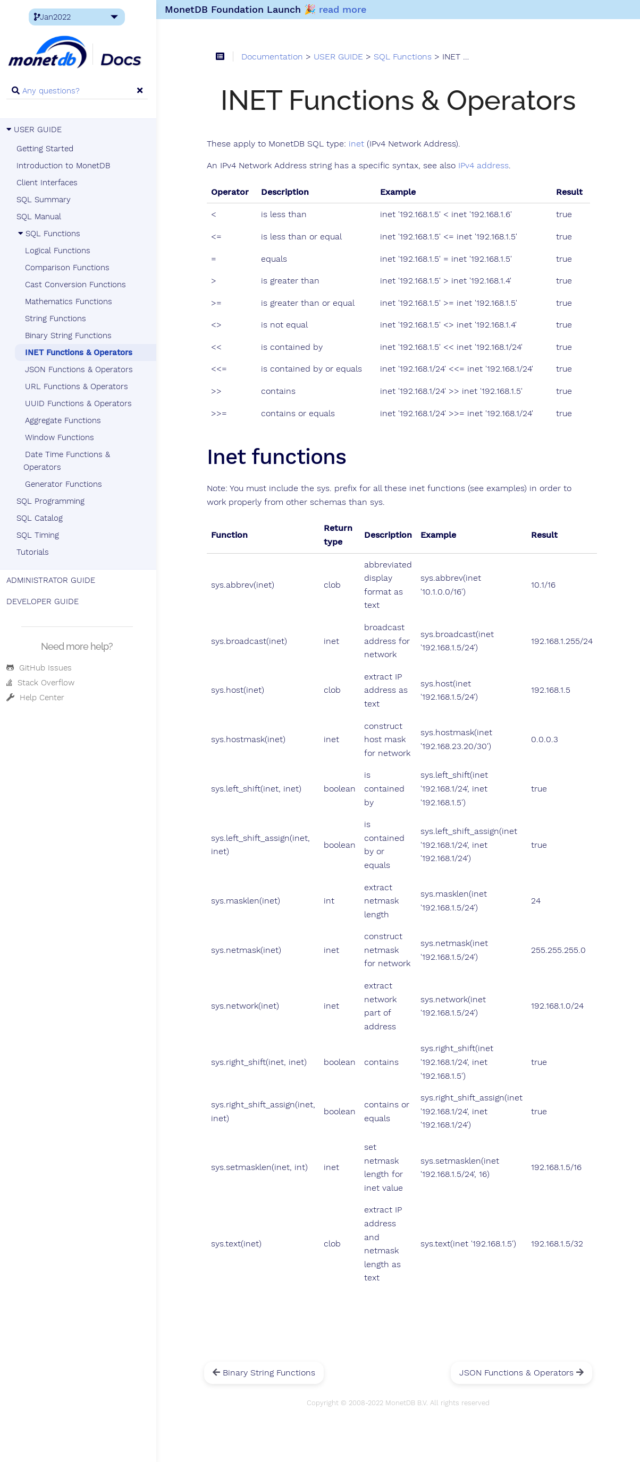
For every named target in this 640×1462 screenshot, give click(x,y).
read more (345, 9)
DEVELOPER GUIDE (45, 601)
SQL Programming (53, 501)
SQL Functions (50, 233)
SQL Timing (40, 535)
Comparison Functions (69, 267)
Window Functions (61, 437)
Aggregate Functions (65, 420)
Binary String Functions (70, 335)
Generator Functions (65, 484)
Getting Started (47, 148)
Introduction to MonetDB (65, 165)
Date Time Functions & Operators (69, 461)
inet (360, 144)
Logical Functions (59, 250)
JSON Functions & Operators (81, 369)
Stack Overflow (43, 682)
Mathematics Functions (70, 301)
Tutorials (35, 552)
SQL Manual (41, 216)
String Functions (57, 318)
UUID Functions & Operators (80, 403)
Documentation (276, 57)
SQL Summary (46, 199)
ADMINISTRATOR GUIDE (53, 580)
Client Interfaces (49, 182)
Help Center (37, 697)
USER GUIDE (36, 129)
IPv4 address (487, 166)
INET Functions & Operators (80, 352)
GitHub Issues (41, 668)
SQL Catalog (42, 518)
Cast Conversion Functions (77, 284)
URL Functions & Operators (78, 386)
